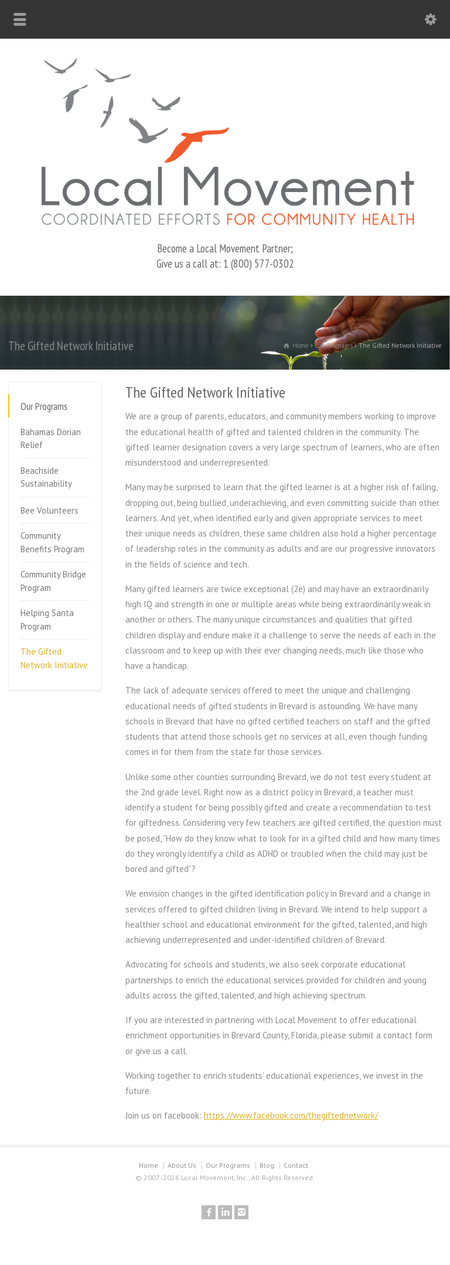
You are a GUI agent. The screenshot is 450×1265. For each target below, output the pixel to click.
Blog (267, 1165)
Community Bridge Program (53, 581)
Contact (296, 1165)
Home (148, 1165)
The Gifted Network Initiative (54, 658)
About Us (182, 1165)
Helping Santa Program (47, 619)
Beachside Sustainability (46, 477)
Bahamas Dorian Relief (51, 438)
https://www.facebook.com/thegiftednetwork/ (291, 1115)
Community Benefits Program (52, 542)
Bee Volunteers (50, 510)
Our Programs (228, 1165)
